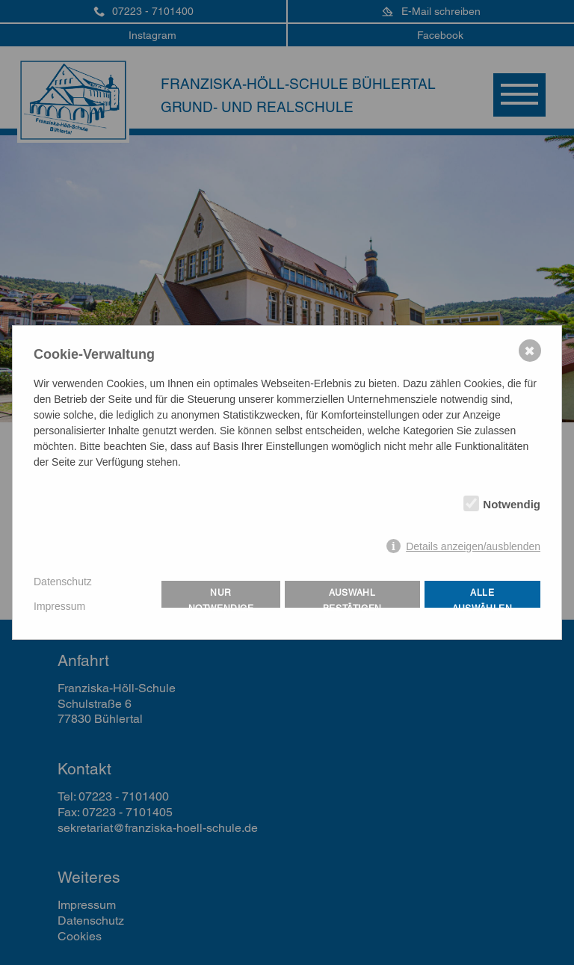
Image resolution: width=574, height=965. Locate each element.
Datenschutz (63, 582)
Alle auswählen (482, 598)
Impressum (59, 606)
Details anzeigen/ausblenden (473, 546)
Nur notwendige (221, 598)
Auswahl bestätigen (352, 598)
